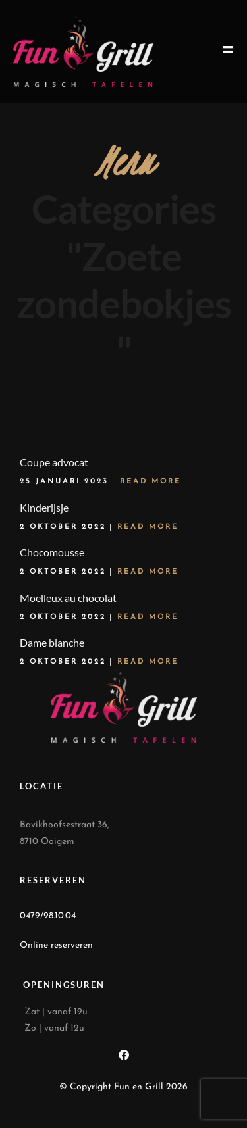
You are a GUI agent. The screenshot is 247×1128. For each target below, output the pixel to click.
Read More (150, 481)
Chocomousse (52, 552)
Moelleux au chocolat (68, 597)
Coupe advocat (54, 462)
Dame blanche (52, 642)
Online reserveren (56, 945)
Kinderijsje (44, 507)
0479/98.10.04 (48, 916)
